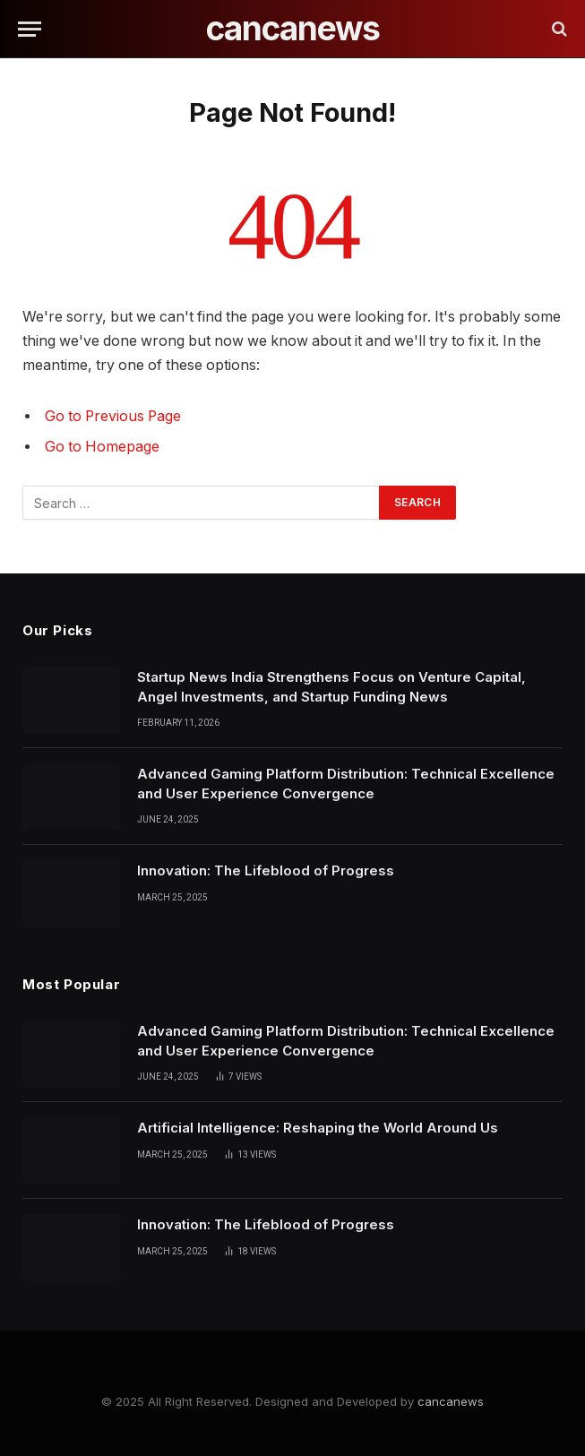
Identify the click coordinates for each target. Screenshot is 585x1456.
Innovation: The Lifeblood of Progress (265, 870)
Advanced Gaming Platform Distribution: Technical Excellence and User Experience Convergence (346, 783)
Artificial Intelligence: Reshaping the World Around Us (317, 1127)
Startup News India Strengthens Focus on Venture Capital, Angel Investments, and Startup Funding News (331, 686)
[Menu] (29, 29)
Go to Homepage (102, 446)
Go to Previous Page (113, 416)
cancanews (450, 1401)
